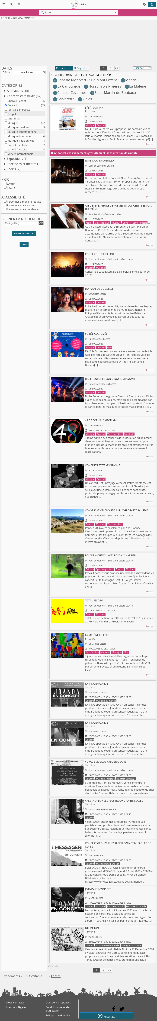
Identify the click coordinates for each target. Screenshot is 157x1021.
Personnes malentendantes (23, 210)
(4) (43, 137)
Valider (24, 245)
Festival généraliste (19, 110)
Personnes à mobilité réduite (24, 202)
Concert (12, 106)
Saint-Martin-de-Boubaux (113, 92)
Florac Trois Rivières (102, 86)
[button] (24, 235)
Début (6, 72)
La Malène (135, 86)
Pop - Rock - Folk (17, 145)
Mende (129, 79)
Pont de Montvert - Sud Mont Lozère (85, 79)
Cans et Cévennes (70, 92)
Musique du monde (19, 137)
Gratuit (11, 184)
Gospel (12, 114)
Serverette (63, 98)
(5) (43, 101)
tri (132, 68)
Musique (13, 123)
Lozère (56, 976)
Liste (60, 68)
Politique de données (58, 1015)
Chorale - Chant (17, 101)
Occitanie (35, 976)
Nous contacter (15, 1002)
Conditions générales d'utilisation (58, 1009)
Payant (11, 188)
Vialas (85, 98)
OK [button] (41, 224)
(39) (43, 106)
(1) (43, 110)
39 (106, 1016)
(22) (43, 123)
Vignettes (81, 68)
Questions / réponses (58, 1002)
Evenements (11, 976)
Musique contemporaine (22, 132)
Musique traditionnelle (21, 141)
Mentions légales (16, 1007)
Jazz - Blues (14, 119)
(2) (43, 145)
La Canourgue (66, 86)
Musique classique (18, 128)
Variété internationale (20, 154)
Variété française (17, 150)
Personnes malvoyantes (21, 206)
